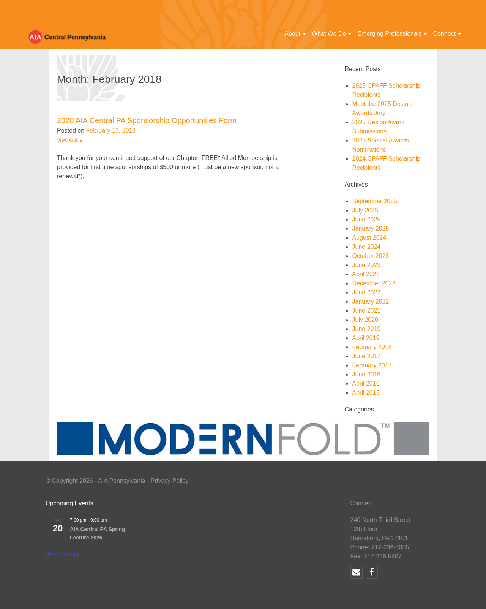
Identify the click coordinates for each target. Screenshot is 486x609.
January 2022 (370, 301)
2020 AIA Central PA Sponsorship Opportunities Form (147, 120)
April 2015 (365, 392)
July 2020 (365, 319)
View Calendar (63, 554)
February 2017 (371, 365)
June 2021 (366, 310)
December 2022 (373, 283)
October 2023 (370, 256)
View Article (69, 140)
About (292, 33)
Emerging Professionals (389, 33)
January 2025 (370, 228)
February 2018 (371, 347)
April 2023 (365, 274)
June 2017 (366, 356)
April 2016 (365, 383)
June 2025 (366, 219)
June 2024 (366, 247)
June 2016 (366, 374)
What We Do (329, 33)
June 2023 (366, 265)
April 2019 (365, 338)
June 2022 (366, 292)
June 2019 (366, 329)
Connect (444, 33)
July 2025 (365, 210)
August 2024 (369, 237)
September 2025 (374, 201)
